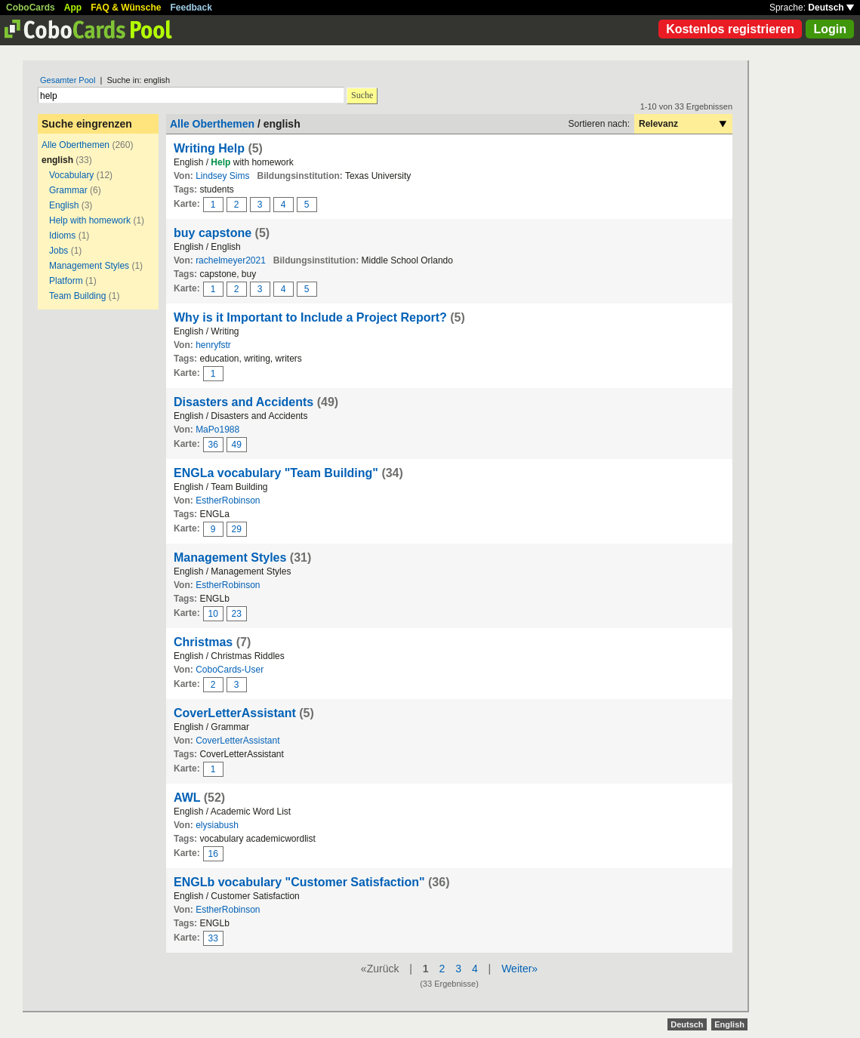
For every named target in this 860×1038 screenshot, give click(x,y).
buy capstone (212, 232)
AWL (187, 797)
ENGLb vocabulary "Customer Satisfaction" (299, 882)
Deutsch (831, 7)
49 (237, 444)
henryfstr (213, 345)
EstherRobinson (228, 500)
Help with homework (90, 220)
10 (213, 613)
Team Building (77, 296)
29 (237, 529)
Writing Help (209, 148)
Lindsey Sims (222, 176)
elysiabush (217, 825)
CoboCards (30, 7)
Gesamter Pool (67, 80)
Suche (362, 95)
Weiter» (519, 969)
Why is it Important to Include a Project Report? (310, 317)
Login (829, 29)
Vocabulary (71, 175)
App (73, 7)
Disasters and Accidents (243, 402)
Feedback (191, 7)
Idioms (62, 235)
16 (213, 854)
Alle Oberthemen (75, 145)
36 (213, 444)
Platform (66, 281)
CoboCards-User (230, 669)
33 (213, 938)
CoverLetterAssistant (235, 713)
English (64, 205)
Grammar (68, 190)
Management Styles (89, 265)
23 (237, 613)
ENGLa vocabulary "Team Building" (276, 473)
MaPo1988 (217, 429)
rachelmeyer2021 (231, 260)
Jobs (58, 250)
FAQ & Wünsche (126, 7)
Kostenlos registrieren (730, 29)
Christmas (203, 642)
